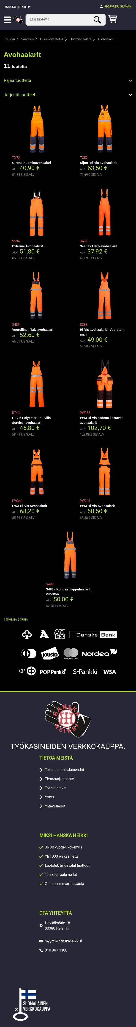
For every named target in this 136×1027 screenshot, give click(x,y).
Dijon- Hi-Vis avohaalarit (98, 163)
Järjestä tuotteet (19, 94)
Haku (98, 20)
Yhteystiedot (55, 806)
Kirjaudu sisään (117, 6)
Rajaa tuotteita (17, 80)
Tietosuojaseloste (59, 779)
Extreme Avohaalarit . (28, 246)
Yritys (49, 797)
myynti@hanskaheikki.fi (63, 941)
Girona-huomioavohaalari (31, 163)
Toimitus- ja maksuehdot (64, 770)
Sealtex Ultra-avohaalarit (98, 246)
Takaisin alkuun (16, 619)
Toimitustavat (55, 788)
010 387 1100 (56, 950)
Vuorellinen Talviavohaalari (32, 329)
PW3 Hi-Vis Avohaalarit (29, 506)
